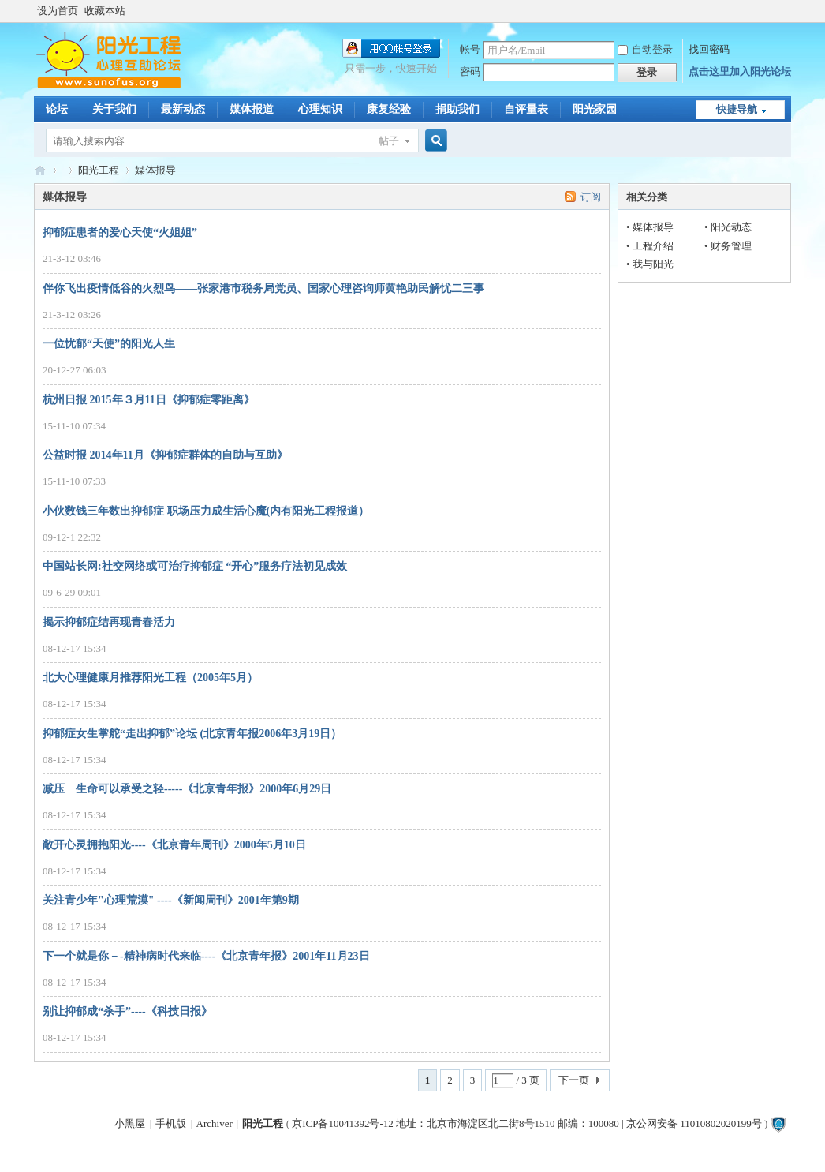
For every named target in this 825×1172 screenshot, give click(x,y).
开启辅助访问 (787, 11)
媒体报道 (252, 109)
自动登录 (645, 49)
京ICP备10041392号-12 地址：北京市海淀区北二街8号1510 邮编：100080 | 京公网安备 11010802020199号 (526, 1123)
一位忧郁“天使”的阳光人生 (109, 344)
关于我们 (114, 109)
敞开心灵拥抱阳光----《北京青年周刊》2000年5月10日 (174, 845)
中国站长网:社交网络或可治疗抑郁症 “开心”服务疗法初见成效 (195, 566)
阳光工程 (98, 170)
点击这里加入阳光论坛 (740, 71)
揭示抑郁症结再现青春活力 (109, 622)
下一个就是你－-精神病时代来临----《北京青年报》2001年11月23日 (206, 956)
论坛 (57, 109)
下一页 (573, 1080)
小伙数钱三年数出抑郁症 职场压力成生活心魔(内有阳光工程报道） (206, 511)
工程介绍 (653, 246)
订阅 (590, 197)
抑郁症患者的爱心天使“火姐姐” (120, 232)
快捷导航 (736, 109)
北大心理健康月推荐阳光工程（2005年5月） (150, 677)
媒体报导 (653, 227)
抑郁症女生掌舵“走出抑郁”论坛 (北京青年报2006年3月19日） (192, 734)
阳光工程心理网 (40, 170)
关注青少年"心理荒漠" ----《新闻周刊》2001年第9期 (171, 900)
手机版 (170, 1123)
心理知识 (320, 109)
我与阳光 (653, 264)
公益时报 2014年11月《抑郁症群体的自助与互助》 (165, 455)
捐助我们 (457, 109)
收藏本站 (104, 11)
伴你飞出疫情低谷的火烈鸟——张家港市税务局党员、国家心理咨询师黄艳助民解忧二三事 (263, 288)
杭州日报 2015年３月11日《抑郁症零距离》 (149, 400)
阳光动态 (731, 227)
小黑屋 (129, 1123)
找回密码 (709, 49)
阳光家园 (595, 109)
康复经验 (389, 109)
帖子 (389, 141)
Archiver (214, 1123)
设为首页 (57, 11)
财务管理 (731, 246)
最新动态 (183, 109)
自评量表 (526, 109)
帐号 (470, 49)
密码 (470, 71)
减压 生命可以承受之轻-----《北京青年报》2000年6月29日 (187, 789)
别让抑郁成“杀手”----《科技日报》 (127, 1011)
